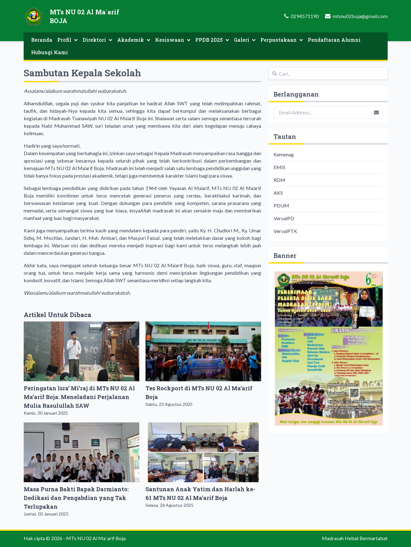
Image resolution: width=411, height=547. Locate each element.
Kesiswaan (172, 39)
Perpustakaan (281, 39)
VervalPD (284, 218)
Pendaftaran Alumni (334, 39)
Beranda (41, 39)
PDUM (281, 205)
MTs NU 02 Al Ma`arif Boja (96, 538)
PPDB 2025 (212, 39)
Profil (67, 39)
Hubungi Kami (49, 52)
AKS (278, 193)
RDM (279, 180)
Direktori (97, 39)
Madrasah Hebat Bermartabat (355, 538)
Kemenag (284, 154)
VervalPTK (285, 231)
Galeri (245, 39)
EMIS (279, 167)
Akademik (133, 39)
